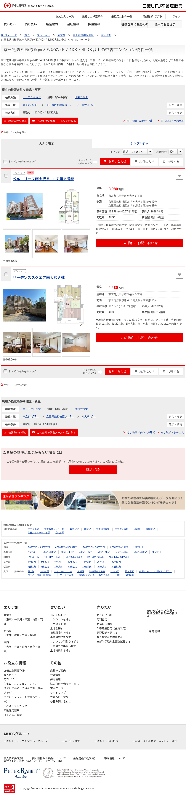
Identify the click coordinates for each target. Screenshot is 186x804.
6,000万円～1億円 (119, 547)
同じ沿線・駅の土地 (172, 120)
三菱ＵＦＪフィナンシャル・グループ (26, 740)
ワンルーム (33, 557)
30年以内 (116, 561)
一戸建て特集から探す (63, 646)
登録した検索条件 (92, 16)
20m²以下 (32, 552)
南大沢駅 (59, 532)
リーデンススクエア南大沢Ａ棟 (39, 277)
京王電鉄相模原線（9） (60, 104)
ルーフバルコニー (63, 571)
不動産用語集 (11, 710)
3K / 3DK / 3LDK (95, 557)
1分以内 (32, 566)
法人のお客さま (165, 24)
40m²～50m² (85, 552)
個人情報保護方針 (14, 758)
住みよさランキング (15, 706)
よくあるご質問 (13, 715)
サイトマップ (58, 692)
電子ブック (56, 688)
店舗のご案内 (58, 670)
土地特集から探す (60, 650)
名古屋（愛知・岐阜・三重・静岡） (21, 633)
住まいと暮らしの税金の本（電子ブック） (23, 690)
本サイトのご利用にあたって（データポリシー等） (33, 761)
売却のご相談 (104, 624)
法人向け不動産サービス (64, 684)
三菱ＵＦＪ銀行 (71, 740)
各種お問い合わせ (60, 701)
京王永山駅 (33, 529)
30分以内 (116, 566)
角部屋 (80, 571)
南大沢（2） (89, 104)
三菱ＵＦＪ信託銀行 (107, 740)
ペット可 (114, 571)
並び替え (117, 151)
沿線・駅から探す (57, 97)
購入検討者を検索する (110, 637)
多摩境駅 (150, 529)
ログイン (175, 16)
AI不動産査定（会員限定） (112, 628)
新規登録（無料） (153, 16)
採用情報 (94, 24)
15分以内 (87, 566)
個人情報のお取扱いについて (49, 758)
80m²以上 (157, 552)
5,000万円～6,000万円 (94, 547)
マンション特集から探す (64, 641)
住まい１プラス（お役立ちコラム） (22, 699)
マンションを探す (60, 619)
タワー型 (44, 571)
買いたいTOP (58, 615)
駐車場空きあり (97, 571)
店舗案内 (52, 24)
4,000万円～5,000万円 (66, 547)
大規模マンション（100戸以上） (95, 575)
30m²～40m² (67, 552)
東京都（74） (31, 104)
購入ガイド (10, 675)
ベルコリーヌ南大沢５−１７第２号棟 (43, 179)
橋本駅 (137, 529)
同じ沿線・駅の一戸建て (140, 120)
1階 (118, 575)
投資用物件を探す (60, 632)
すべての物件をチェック (22, 161)
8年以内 (58, 561)
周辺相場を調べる (107, 632)
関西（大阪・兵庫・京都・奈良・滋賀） (22, 646)
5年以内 (45, 561)
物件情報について (114, 758)
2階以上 (130, 575)
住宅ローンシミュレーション (20, 684)
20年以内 (101, 561)
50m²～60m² (103, 552)
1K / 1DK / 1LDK (52, 557)
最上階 (31, 571)
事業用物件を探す (60, 637)
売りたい (31, 24)
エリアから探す (32, 97)
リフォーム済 (66, 575)
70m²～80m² (140, 552)
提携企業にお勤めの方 (134, 24)
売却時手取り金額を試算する (114, 641)
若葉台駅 (74, 529)
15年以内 (87, 561)
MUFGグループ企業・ (162, 613)
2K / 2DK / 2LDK (74, 557)
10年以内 (72, 561)
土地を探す (56, 628)
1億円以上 (138, 547)
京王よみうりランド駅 (39, 532)
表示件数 (163, 151)
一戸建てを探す (59, 624)
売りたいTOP (105, 615)
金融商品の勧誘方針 (85, 758)
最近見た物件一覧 (121, 16)
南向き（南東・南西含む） (41, 575)
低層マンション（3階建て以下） (155, 571)
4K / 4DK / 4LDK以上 (119, 557)
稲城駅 (87, 529)
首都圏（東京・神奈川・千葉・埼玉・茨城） (23, 619)
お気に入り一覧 (65, 16)
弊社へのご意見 (59, 697)
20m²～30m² (49, 552)
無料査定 (102, 619)
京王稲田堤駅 (103, 529)
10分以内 (72, 566)
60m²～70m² (122, 552)
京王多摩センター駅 (54, 529)
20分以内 (101, 566)
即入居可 (129, 571)
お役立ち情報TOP (14, 670)
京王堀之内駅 (121, 529)
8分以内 (58, 566)
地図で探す (81, 97)
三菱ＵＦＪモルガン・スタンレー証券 (154, 740)
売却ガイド (10, 679)
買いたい (10, 24)
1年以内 (32, 561)
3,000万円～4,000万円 (39, 547)
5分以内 (45, 566)
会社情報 (73, 24)
